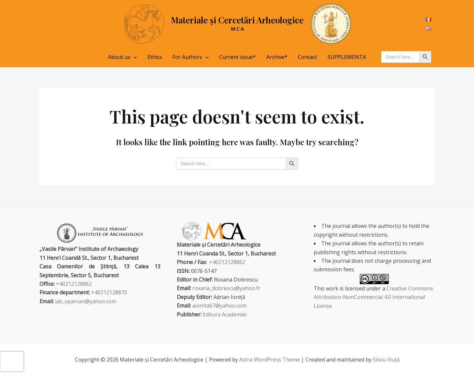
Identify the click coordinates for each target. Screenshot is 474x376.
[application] (133, 57)
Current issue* (237, 57)
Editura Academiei (225, 314)
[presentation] (11, 361)
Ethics (154, 57)
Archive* (276, 57)
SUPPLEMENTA (347, 57)
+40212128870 (109, 292)
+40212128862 (74, 283)
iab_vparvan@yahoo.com (85, 301)
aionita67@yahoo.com (219, 305)
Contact (307, 57)
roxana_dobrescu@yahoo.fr (226, 288)
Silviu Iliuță (386, 359)
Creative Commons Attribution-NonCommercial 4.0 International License (373, 297)
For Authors (190, 57)
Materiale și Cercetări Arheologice (237, 20)
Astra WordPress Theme (269, 359)
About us (122, 57)
